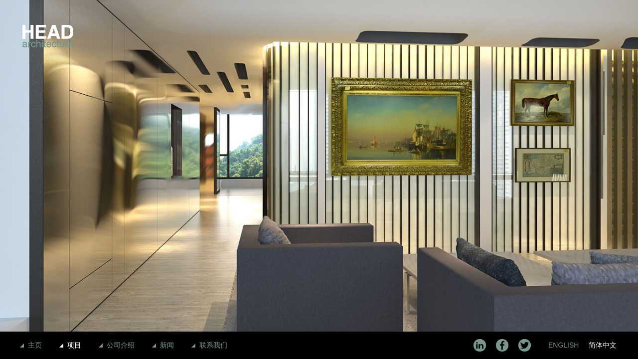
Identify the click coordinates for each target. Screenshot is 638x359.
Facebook (502, 345)
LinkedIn (480, 345)
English (563, 345)
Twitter (524, 345)
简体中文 (603, 345)
